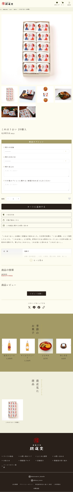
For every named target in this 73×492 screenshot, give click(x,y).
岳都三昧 (21, 9)
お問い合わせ (59, 456)
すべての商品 (8, 456)
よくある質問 (42, 456)
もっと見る (38, 260)
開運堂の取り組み (60, 461)
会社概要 (15, 484)
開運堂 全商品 (8, 9)
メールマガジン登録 (10, 466)
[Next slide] (70, 347)
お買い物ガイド (26, 456)
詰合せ (15, 9)
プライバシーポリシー (26, 484)
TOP (1, 9)
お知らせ (6, 461)
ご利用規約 (57, 484)
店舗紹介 (40, 461)
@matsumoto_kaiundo (36, 476)
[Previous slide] (3, 347)
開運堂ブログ (25, 461)
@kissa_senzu (36, 480)
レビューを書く (36, 293)
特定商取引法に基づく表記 (43, 484)
